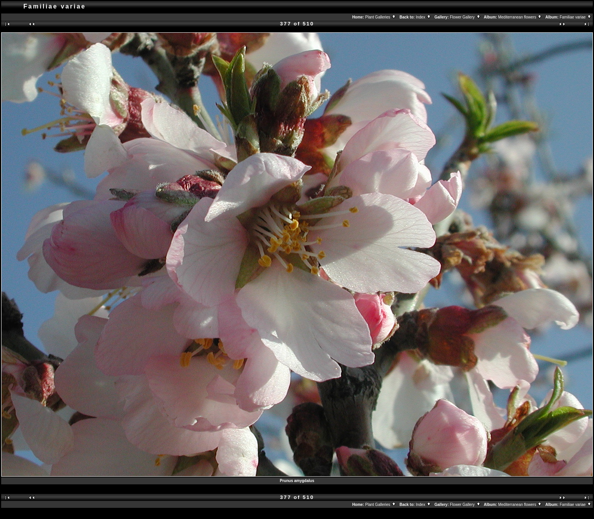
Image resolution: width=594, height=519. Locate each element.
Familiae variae (576, 17)
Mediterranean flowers (520, 17)
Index (423, 17)
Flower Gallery (465, 17)
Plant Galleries (380, 17)
